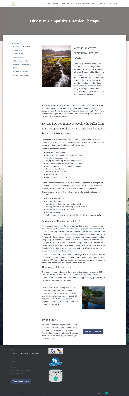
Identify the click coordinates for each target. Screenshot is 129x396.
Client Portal (112, 3)
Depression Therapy (18, 57)
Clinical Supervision (82, 3)
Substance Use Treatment (20, 71)
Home (48, 3)
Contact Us (101, 3)
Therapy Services (67, 3)
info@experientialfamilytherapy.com (25, 353)
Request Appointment (93, 332)
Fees (93, 3)
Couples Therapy (18, 53)
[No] (127, 393)
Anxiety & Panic (17, 50)
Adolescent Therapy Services (21, 46)
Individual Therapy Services (21, 61)
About (55, 3)
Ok (106, 393)
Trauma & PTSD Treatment (21, 75)
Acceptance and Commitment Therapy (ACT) (68, 255)
